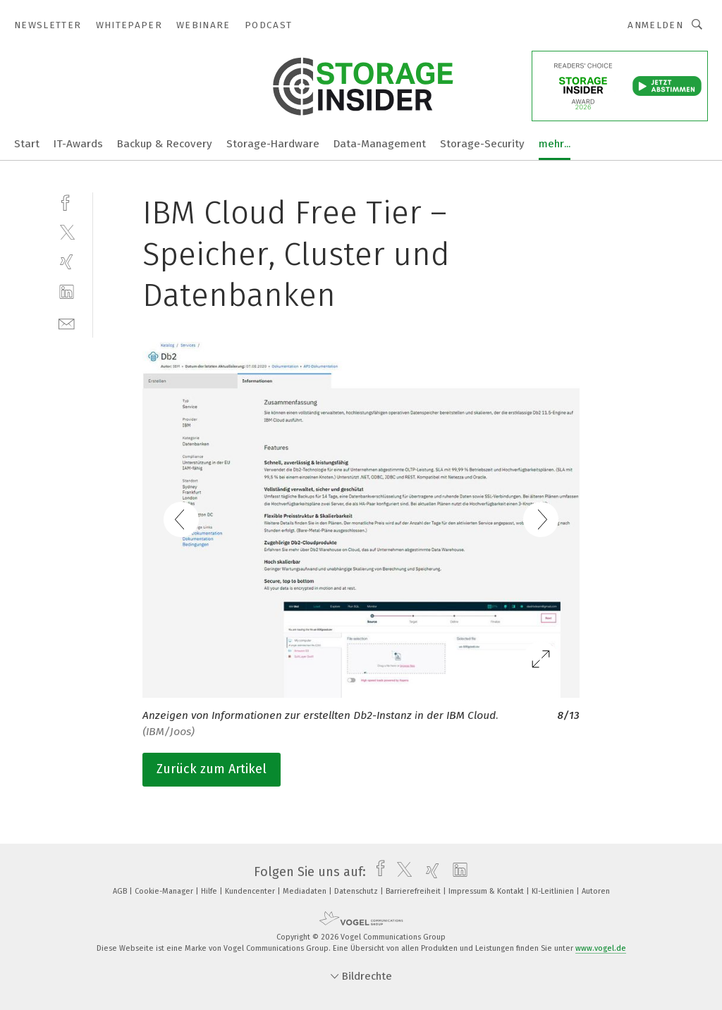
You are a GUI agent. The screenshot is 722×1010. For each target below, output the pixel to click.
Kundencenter (251, 891)
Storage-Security (482, 143)
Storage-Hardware (272, 143)
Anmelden (655, 25)
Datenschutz (357, 891)
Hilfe (210, 891)
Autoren (596, 891)
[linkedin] (66, 292)
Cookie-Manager (165, 891)
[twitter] (66, 231)
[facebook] (66, 201)
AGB (121, 891)
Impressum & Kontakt (487, 891)
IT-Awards (78, 143)
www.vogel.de (600, 948)
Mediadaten (306, 891)
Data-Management (380, 143)
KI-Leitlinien (554, 891)
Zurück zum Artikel (212, 769)
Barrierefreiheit (414, 891)
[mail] (66, 322)
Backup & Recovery (164, 143)
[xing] (66, 262)
